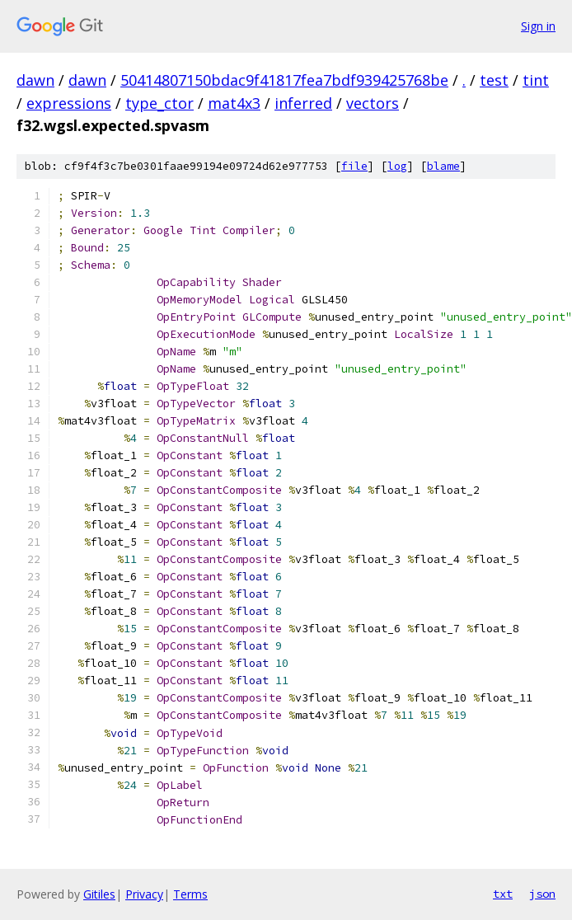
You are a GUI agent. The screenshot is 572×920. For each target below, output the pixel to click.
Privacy (144, 894)
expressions (68, 103)
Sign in (538, 26)
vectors (372, 103)
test (494, 80)
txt (503, 893)
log (397, 166)
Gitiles (99, 894)
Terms (190, 894)
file (354, 166)
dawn (35, 80)
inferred (303, 103)
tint (536, 80)
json (542, 893)
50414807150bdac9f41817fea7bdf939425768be (284, 80)
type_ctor (159, 103)
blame (443, 166)
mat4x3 (234, 103)
